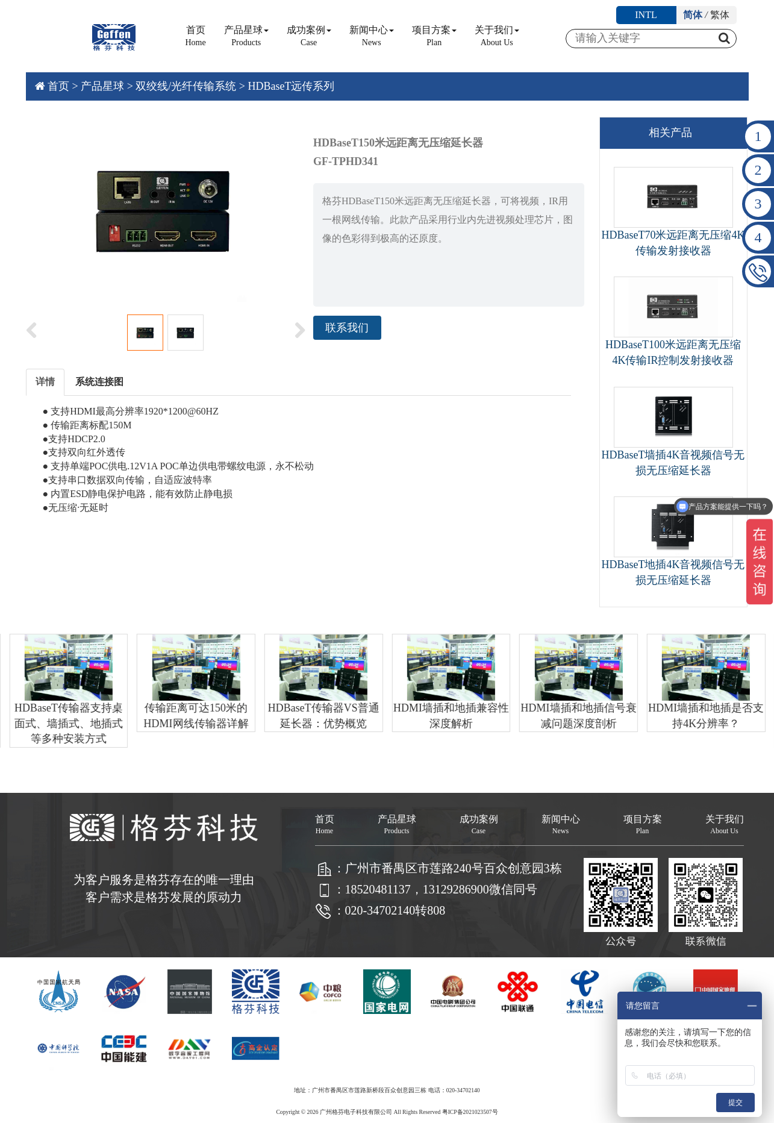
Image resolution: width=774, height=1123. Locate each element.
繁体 (719, 15)
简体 (692, 15)
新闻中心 (371, 36)
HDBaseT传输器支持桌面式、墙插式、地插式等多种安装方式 (73, 723)
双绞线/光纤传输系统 (186, 86)
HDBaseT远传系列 (291, 86)
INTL (646, 15)
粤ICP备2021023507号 (470, 1112)
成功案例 (309, 36)
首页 (196, 36)
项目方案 (434, 36)
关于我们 (497, 36)
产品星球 (246, 36)
